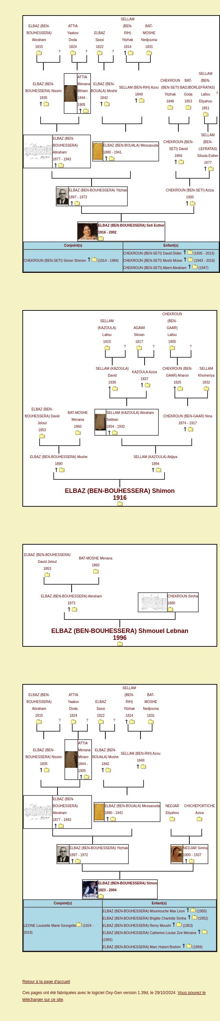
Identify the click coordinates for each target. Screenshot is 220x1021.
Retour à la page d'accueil (46, 981)
